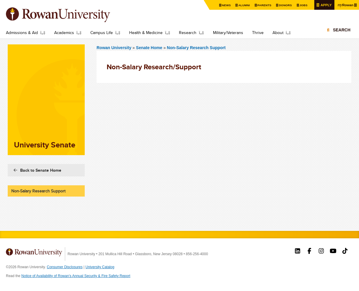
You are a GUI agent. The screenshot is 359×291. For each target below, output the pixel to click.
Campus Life (101, 33)
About (278, 33)
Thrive (258, 33)
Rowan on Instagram (321, 251)
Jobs (302, 5)
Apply (325, 5)
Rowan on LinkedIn (297, 251)
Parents (263, 5)
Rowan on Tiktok (345, 251)
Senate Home (150, 47)
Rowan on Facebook (309, 251)
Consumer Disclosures (65, 267)
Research (187, 33)
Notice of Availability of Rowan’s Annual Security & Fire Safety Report (75, 276)
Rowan (345, 4)
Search (341, 30)
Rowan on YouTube (333, 251)
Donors (284, 5)
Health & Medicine (146, 33)
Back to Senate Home (40, 170)
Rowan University (66, 14)
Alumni (242, 5)
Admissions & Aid (22, 33)
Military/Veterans (228, 33)
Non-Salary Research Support (196, 47)
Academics (64, 33)
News (224, 5)
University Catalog (100, 267)
